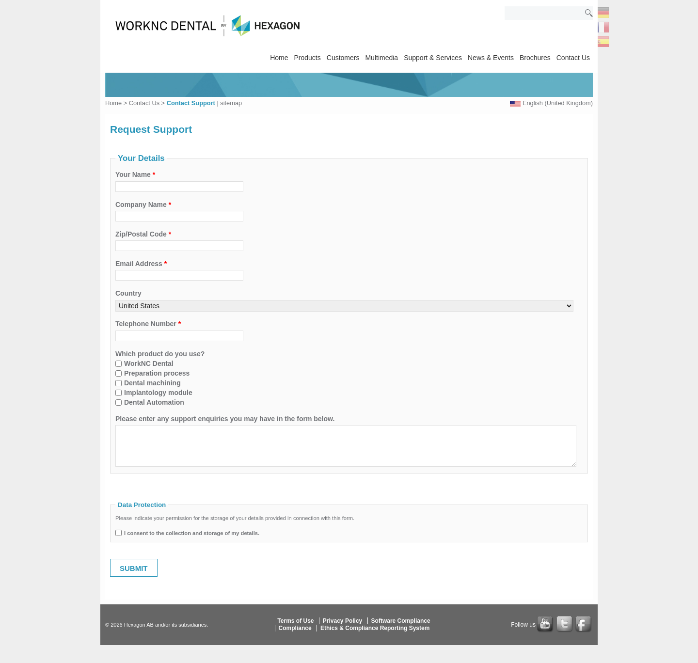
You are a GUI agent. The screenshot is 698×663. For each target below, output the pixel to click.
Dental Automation (154, 402)
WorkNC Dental (149, 363)
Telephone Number (148, 324)
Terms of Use (295, 620)
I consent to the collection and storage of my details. (191, 533)
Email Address (141, 264)
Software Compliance (400, 620)
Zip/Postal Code (143, 234)
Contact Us (573, 58)
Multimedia (381, 58)
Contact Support (191, 103)
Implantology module (158, 392)
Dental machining (152, 383)
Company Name (143, 204)
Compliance (295, 628)
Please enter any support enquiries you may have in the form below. (224, 419)
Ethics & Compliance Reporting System (374, 628)
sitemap (231, 103)
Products (307, 58)
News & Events (491, 58)
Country (128, 293)
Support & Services (433, 58)
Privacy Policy (342, 620)
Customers (343, 58)
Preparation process (157, 373)
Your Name (135, 174)
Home (279, 58)
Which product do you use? (160, 354)
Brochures (535, 58)
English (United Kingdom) (558, 103)
